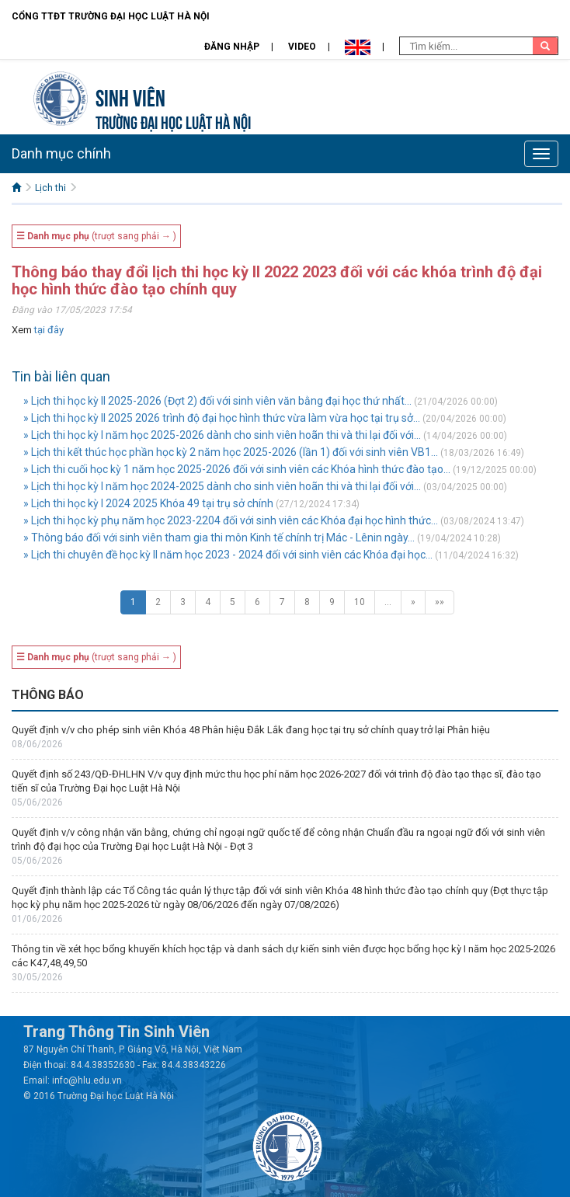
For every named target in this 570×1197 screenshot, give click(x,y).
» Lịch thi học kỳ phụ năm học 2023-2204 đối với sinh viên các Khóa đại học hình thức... (230, 520)
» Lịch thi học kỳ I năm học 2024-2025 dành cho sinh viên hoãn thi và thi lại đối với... (222, 486)
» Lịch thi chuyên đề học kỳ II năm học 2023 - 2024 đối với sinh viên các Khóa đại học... (228, 554)
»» (439, 602)
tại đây (49, 330)
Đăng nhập (231, 46)
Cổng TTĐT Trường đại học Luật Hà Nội (111, 16)
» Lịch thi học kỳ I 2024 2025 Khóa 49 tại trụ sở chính (148, 503)
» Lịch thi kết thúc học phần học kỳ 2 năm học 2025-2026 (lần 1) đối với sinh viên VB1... (230, 452)
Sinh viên (130, 96)
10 (359, 602)
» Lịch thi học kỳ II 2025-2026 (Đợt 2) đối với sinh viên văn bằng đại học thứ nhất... (217, 401)
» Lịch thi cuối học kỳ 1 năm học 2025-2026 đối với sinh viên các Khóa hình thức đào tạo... (236, 469)
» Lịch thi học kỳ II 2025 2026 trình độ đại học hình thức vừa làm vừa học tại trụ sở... (221, 418)
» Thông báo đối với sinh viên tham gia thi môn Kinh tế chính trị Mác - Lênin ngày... (219, 537)
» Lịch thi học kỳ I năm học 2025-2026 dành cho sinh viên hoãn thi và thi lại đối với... (222, 435)
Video (302, 46)
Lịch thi (50, 188)
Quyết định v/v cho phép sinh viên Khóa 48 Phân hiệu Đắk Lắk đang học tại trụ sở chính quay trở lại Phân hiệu (251, 730)
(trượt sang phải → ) (96, 236)
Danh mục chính (61, 153)
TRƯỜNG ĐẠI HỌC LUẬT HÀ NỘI (173, 121)
